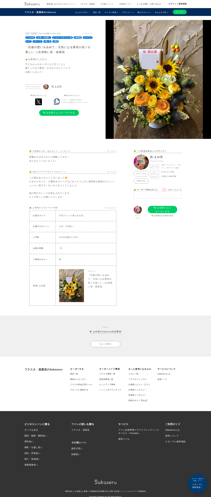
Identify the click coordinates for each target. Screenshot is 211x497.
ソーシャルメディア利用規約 (135, 493)
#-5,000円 (30, 38)
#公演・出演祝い (43, 38)
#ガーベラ (38, 41)
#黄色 (55, 41)
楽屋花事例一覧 (106, 380)
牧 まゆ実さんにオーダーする (59, 112)
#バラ (28, 41)
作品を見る (141, 181)
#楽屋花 (77, 38)
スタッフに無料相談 (175, 443)
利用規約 (93, 493)
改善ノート (162, 380)
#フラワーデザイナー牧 (62, 38)
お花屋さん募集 (79, 493)
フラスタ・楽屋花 (87, 4)
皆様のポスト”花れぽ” (138, 402)
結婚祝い (75, 456)
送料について (172, 437)
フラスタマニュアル (137, 380)
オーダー (180, 12)
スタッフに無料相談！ (197, 483)
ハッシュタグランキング (110, 391)
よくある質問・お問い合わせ (149, 4)
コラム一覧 (133, 375)
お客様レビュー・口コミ (139, 385)
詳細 (58, 33)
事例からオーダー (78, 380)
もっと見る (106, 345)
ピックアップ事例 (107, 385)
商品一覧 (97, 12)
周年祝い (29, 443)
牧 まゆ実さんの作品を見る (163, 215)
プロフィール (141, 174)
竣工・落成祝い (32, 460)
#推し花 (47, 41)
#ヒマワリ (88, 38)
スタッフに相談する (79, 391)
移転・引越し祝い (33, 449)
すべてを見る (31, 431)
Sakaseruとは (163, 375)
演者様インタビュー (137, 396)
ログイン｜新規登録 (178, 4)
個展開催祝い (31, 466)
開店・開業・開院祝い (35, 437)
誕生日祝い (77, 450)
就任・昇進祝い (32, 455)
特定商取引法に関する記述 (109, 493)
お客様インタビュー (137, 391)
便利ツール (124, 440)
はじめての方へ (82, 12)
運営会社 (66, 493)
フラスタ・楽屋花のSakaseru (40, 12)
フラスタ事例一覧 (107, 375)
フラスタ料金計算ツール (81, 385)
